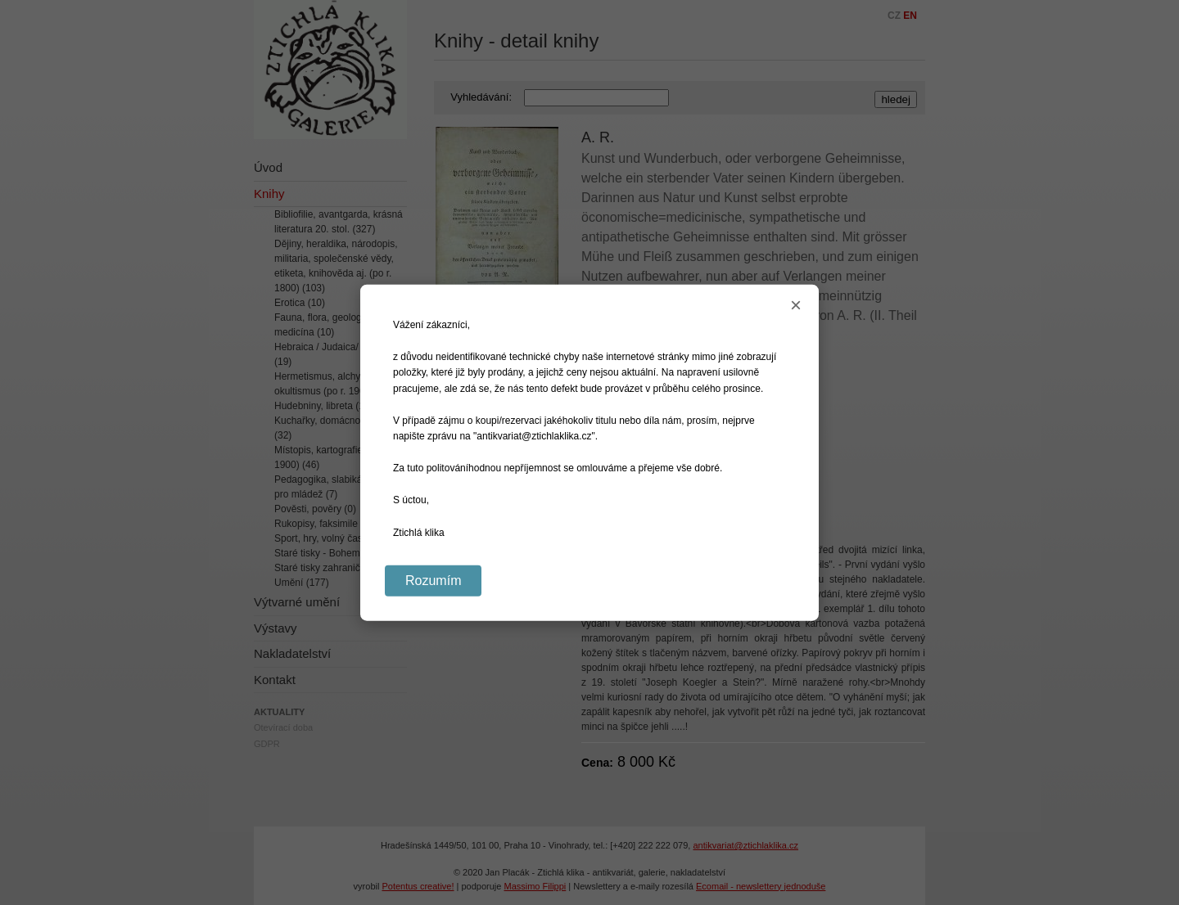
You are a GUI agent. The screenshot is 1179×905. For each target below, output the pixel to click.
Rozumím (433, 580)
